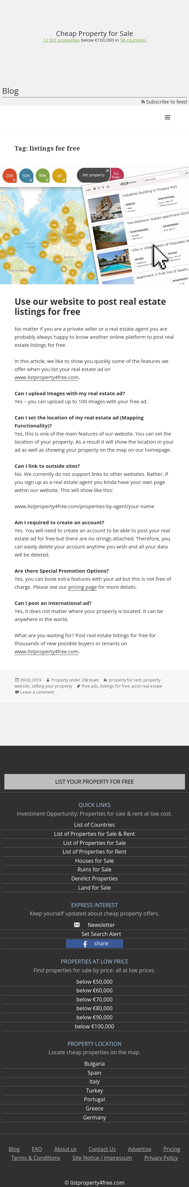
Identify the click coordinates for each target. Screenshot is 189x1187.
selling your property (52, 686)
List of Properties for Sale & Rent (94, 833)
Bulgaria (94, 1063)
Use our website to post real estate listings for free (90, 306)
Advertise (139, 1149)
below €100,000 (94, 1026)
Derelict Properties (94, 878)
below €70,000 (94, 999)
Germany (94, 1117)
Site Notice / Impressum (102, 1157)
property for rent (125, 680)
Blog (10, 90)
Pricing (172, 1149)
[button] (94, 943)
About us (65, 1149)
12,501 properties (61, 40)
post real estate (147, 686)
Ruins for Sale (94, 869)
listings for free (115, 686)
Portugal (94, 1099)
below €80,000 (94, 1008)
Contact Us (102, 1149)
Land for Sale (94, 887)
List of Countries (94, 824)
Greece (95, 1108)
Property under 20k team (75, 680)
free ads (90, 686)
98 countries (133, 40)
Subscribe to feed (164, 101)
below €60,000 (94, 990)
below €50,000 (94, 981)
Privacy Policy (161, 1157)
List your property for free (94, 781)
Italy (94, 1081)
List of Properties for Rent (95, 851)
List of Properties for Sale (94, 843)
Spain (94, 1072)
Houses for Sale (94, 860)
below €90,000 (94, 1017)
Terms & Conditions (35, 1157)
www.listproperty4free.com (46, 377)
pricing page (82, 586)
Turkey (94, 1090)
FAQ (37, 1149)
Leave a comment (37, 692)
